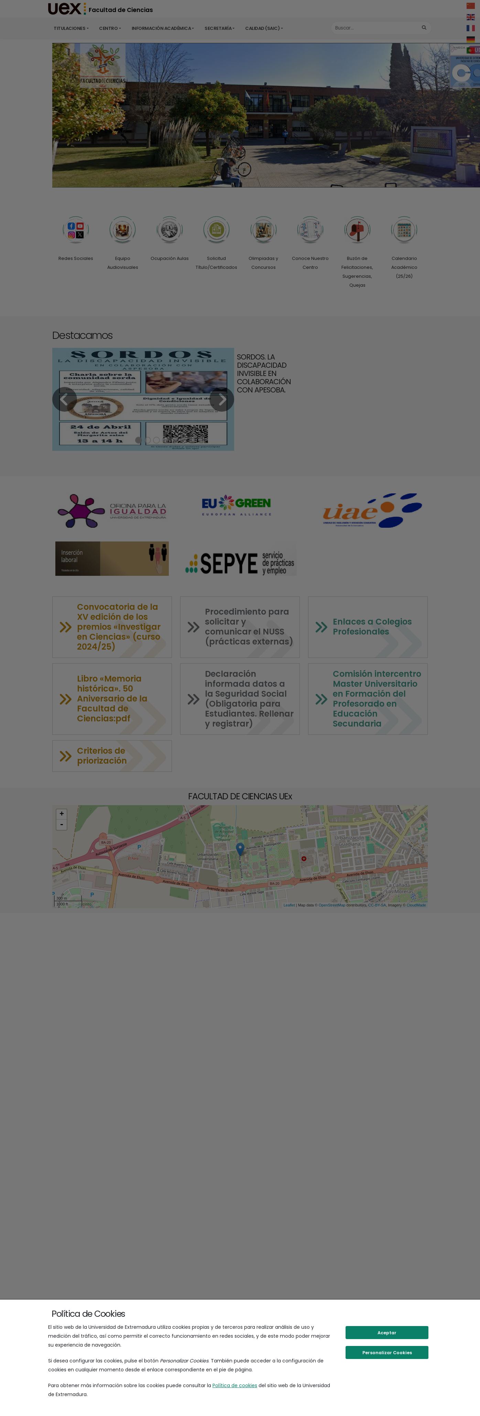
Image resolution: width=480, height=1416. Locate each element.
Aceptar (387, 1333)
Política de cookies (234, 1385)
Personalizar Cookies (387, 1353)
